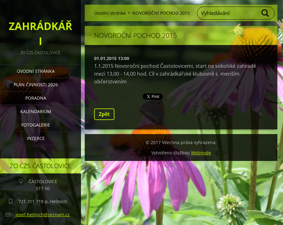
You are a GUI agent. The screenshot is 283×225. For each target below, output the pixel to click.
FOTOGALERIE (35, 125)
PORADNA (35, 98)
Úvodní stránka (36, 71)
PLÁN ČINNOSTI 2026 (36, 85)
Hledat (265, 13)
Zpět (104, 114)
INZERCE (36, 138)
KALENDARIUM (35, 111)
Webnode (201, 153)
